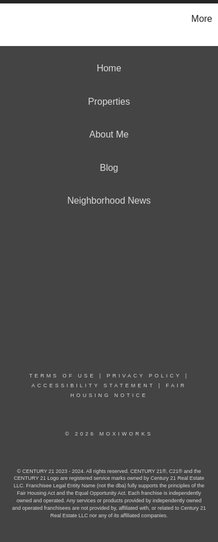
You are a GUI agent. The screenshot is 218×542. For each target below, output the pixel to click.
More (202, 19)
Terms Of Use (62, 376)
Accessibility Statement (93, 385)
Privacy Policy (143, 376)
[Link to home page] (10, 19)
